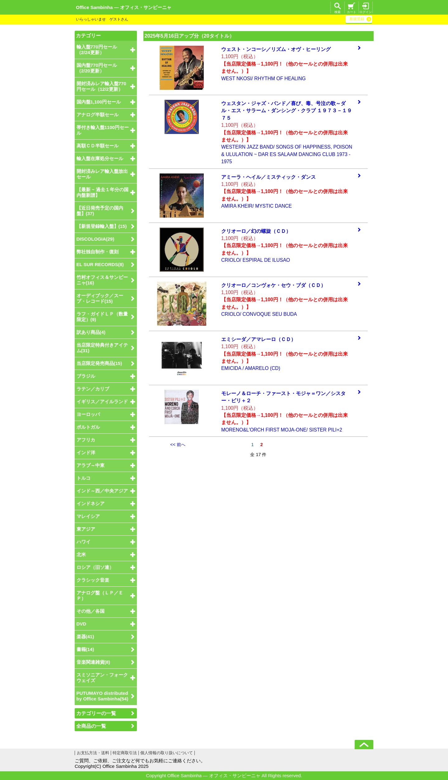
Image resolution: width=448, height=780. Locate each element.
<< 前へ (177, 444)
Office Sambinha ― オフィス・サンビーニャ (123, 7)
